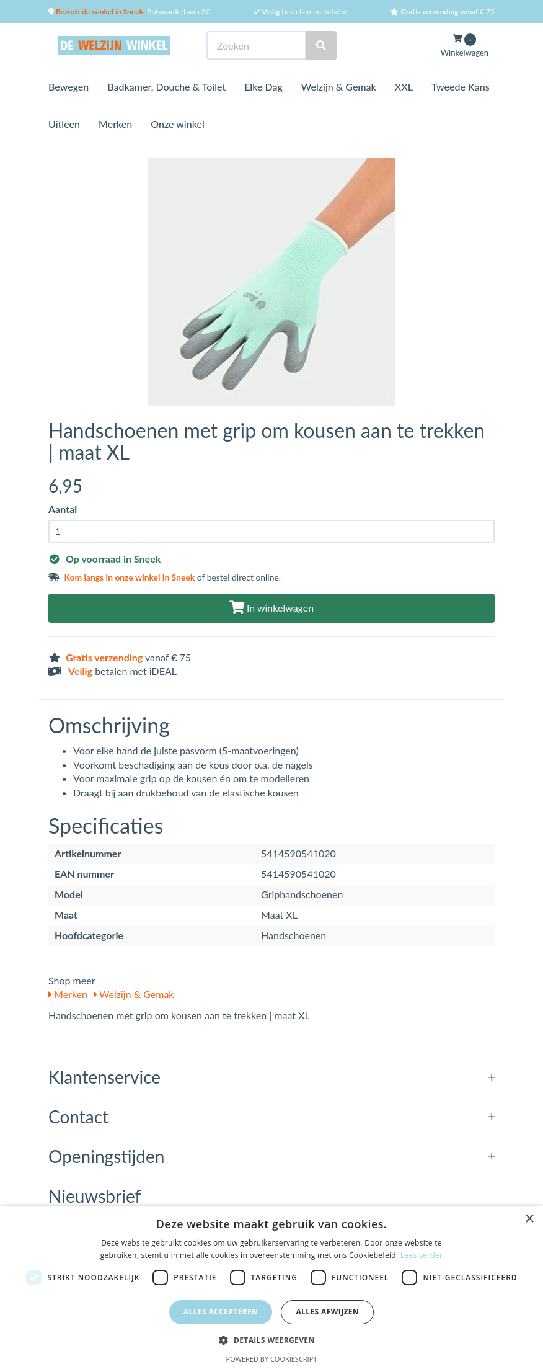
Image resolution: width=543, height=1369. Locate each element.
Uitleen (64, 124)
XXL (404, 86)
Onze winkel (178, 124)
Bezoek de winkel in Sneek (98, 11)
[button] (271, 1339)
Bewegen (68, 86)
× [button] (529, 1219)
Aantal (62, 509)
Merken (115, 124)
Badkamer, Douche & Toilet (166, 86)
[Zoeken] (321, 45)
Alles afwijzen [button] (327, 1311)
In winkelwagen (271, 607)
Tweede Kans (460, 86)
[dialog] (271, 1287)
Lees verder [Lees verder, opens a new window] (421, 1255)
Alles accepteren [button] (220, 1311)
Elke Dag (263, 86)
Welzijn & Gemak (338, 86)
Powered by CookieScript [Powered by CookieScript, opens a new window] (271, 1358)
